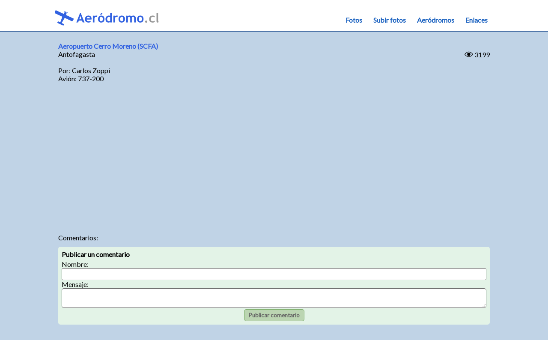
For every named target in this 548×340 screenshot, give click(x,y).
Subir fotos (389, 20)
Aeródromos (435, 20)
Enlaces (476, 20)
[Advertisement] (274, 161)
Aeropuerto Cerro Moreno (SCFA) (108, 46)
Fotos (353, 20)
